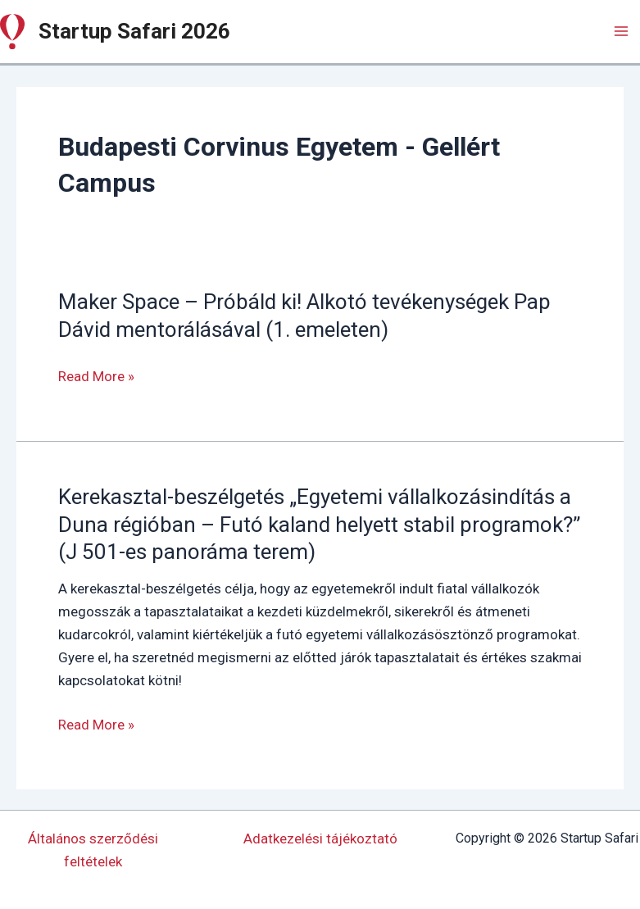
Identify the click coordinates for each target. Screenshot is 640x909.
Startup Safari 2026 (134, 31)
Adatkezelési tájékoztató (320, 838)
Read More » (96, 376)
